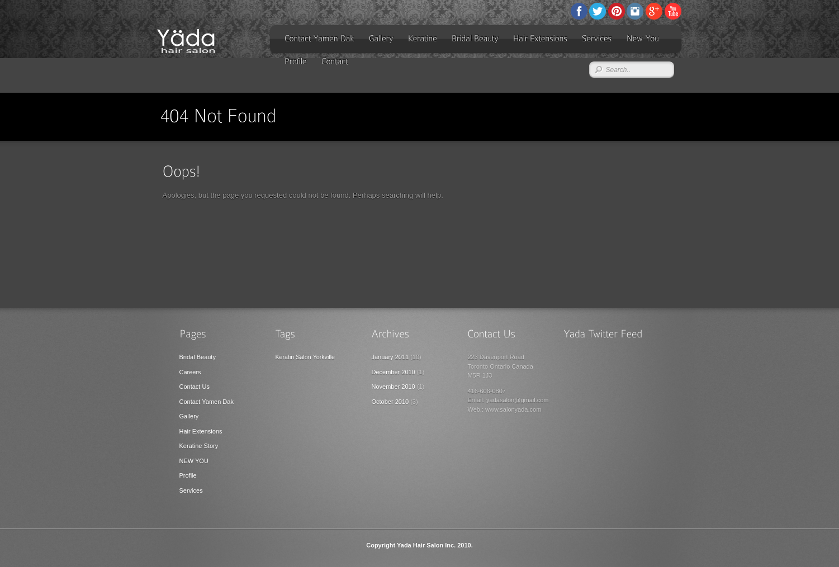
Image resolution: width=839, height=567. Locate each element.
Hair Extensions (200, 431)
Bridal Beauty (197, 357)
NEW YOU (193, 461)
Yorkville (324, 357)
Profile (188, 475)
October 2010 (390, 401)
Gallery (189, 416)
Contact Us (194, 386)
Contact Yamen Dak (206, 401)
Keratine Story (199, 445)
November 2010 (393, 386)
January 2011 (390, 357)
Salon (303, 357)
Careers (190, 372)
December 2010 (393, 372)
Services (191, 490)
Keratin (284, 357)
